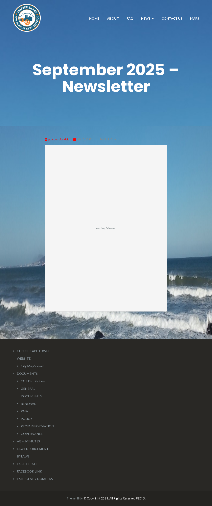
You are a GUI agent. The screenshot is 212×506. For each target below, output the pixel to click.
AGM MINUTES (28, 441)
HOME (94, 18)
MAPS (194, 18)
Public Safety (108, 139)
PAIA (24, 411)
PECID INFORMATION (37, 426)
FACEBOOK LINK (29, 471)
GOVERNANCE (32, 433)
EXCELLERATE (27, 464)
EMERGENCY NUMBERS (35, 479)
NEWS (146, 18)
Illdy (79, 498)
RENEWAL (28, 403)
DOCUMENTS (27, 373)
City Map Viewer (32, 366)
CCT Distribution (33, 381)
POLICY (26, 418)
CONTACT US (172, 18)
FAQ (130, 18)
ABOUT (113, 18)
